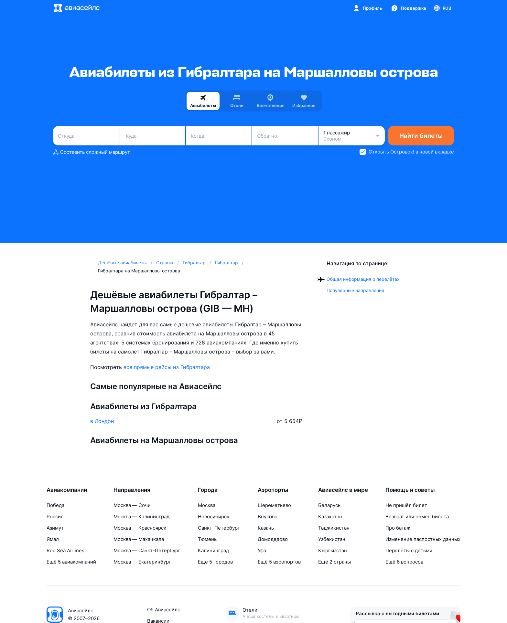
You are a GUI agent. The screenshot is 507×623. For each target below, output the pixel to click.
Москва (206, 505)
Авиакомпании (67, 490)
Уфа (262, 550)
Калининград (213, 550)
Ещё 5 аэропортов (279, 562)
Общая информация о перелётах (363, 279)
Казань (266, 528)
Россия (55, 516)
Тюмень (207, 539)
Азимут (55, 528)
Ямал (53, 539)
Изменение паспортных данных (422, 539)
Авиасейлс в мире (343, 490)
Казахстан (330, 516)
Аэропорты (273, 490)
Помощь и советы (410, 490)
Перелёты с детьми (408, 550)
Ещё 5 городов (215, 562)
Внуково (267, 516)
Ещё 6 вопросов (404, 562)
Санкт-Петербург (219, 528)
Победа (55, 505)
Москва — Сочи (132, 505)
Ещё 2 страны (334, 562)
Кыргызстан (332, 550)
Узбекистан (331, 539)
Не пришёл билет (406, 505)
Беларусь (329, 505)
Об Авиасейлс (163, 610)
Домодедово (273, 539)
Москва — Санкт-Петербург (146, 550)
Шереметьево (274, 505)
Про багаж (397, 528)
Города (208, 490)
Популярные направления (355, 290)
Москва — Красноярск (139, 528)
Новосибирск (213, 516)
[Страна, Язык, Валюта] (442, 8)
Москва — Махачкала (138, 539)
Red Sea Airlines (65, 550)
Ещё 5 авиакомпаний (71, 562)
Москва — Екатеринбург (142, 562)
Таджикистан (334, 528)
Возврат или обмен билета (417, 516)
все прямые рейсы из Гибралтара (167, 367)
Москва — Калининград (141, 516)
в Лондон (102, 421)
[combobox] (86, 135)
